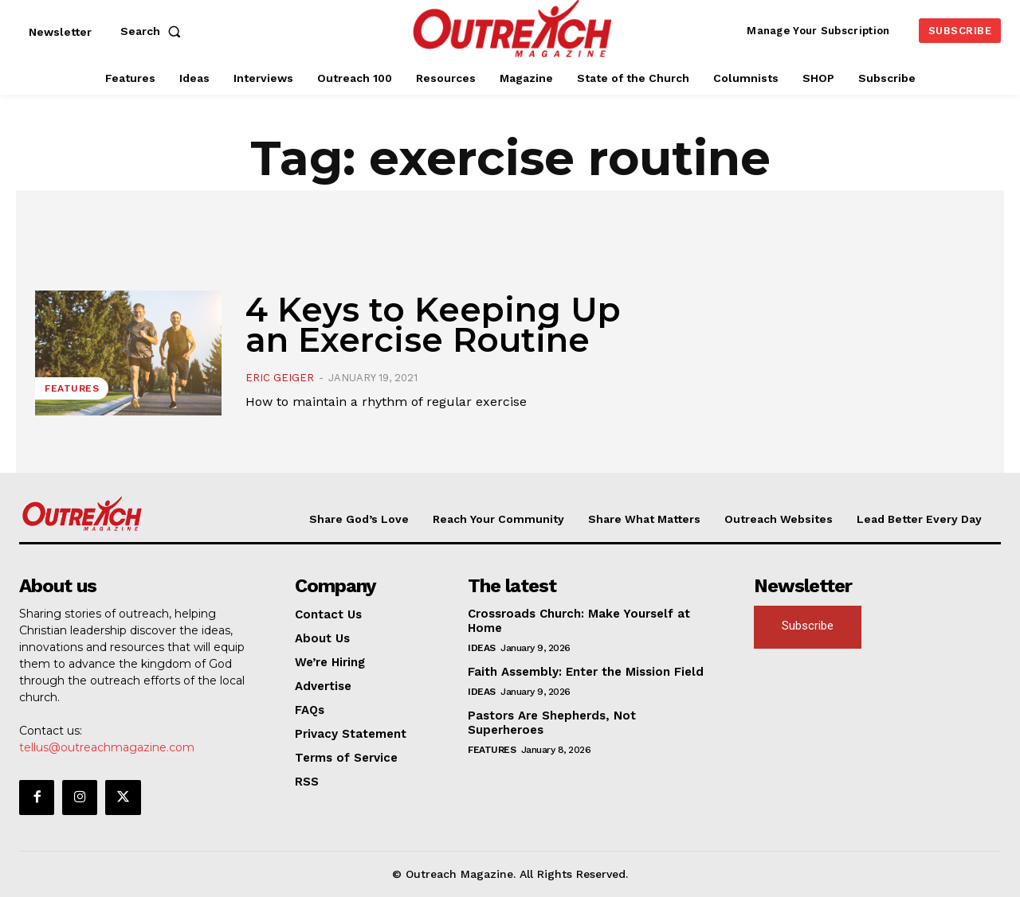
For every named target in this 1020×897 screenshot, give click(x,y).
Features (72, 388)
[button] (153, 31)
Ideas (482, 647)
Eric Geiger (279, 378)
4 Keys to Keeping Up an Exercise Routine (433, 325)
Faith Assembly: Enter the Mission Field (586, 672)
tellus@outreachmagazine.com (106, 747)
